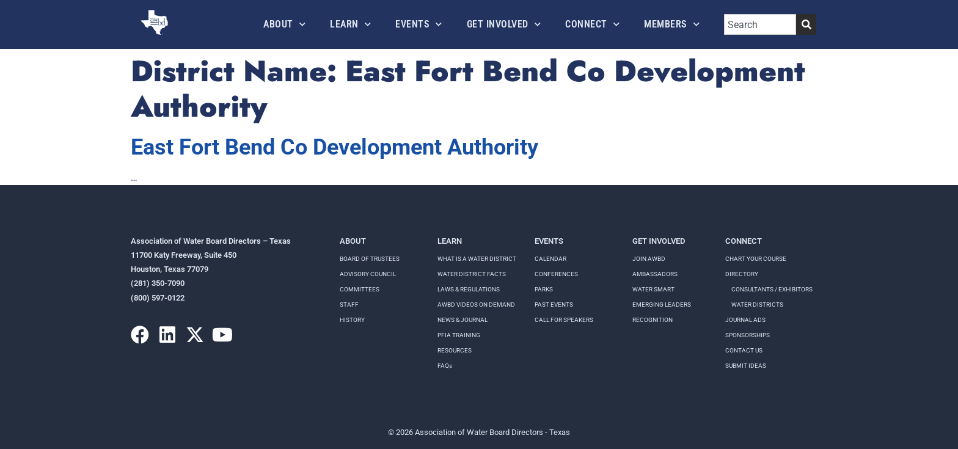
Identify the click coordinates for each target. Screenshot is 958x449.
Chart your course (755, 259)
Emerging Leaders (661, 304)
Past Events (554, 304)
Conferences (556, 274)
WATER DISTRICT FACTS (471, 274)
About (284, 24)
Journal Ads (745, 320)
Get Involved (504, 24)
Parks (544, 289)
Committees (359, 289)
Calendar (550, 259)
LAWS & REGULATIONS (468, 289)
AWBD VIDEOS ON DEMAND (476, 304)
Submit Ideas (745, 366)
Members (672, 24)
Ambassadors (655, 274)
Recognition (652, 320)
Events (418, 24)
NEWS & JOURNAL (462, 320)
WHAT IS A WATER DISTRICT (476, 259)
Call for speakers (564, 320)
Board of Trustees (370, 259)
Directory (741, 274)
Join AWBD (648, 259)
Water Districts (757, 304)
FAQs (444, 366)
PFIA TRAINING (458, 335)
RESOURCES (454, 350)
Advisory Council (368, 274)
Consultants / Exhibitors (772, 289)
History (352, 320)
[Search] (806, 24)
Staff (349, 304)
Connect (592, 24)
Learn (350, 24)
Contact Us (743, 350)
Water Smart (653, 289)
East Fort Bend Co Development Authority (334, 147)
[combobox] (760, 24)
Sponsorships (747, 335)
